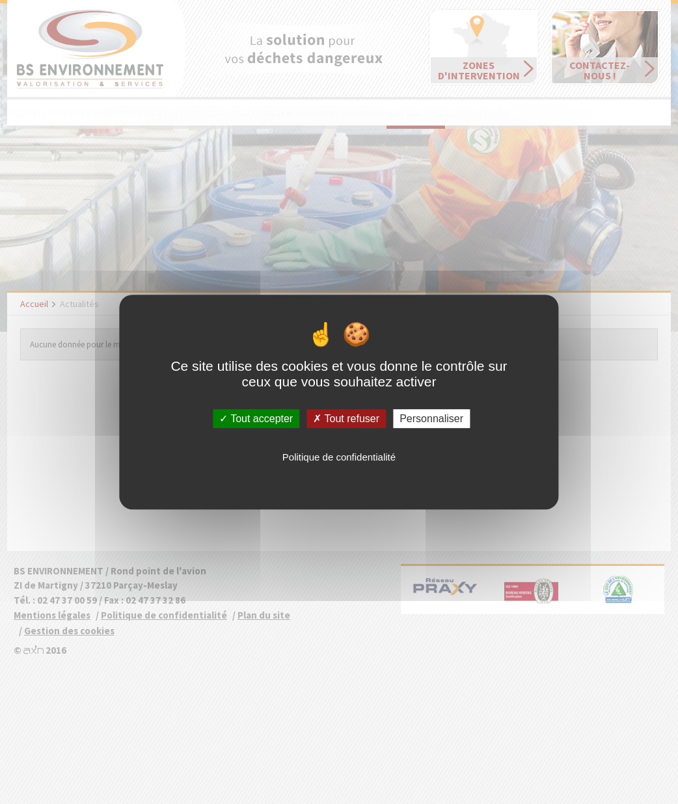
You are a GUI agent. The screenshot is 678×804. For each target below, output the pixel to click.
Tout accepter (256, 418)
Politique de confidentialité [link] (339, 456)
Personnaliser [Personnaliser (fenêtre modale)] (431, 418)
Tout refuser (346, 418)
